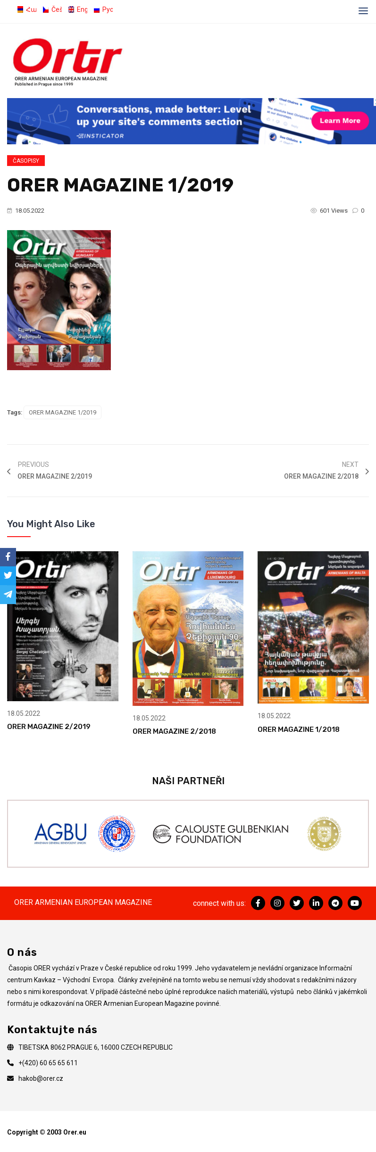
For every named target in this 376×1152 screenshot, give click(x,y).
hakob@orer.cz (40, 1078)
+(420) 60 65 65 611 (48, 1062)
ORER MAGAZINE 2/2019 (49, 726)
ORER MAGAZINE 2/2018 (174, 731)
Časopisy (26, 160)
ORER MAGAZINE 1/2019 (62, 412)
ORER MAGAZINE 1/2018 (299, 728)
